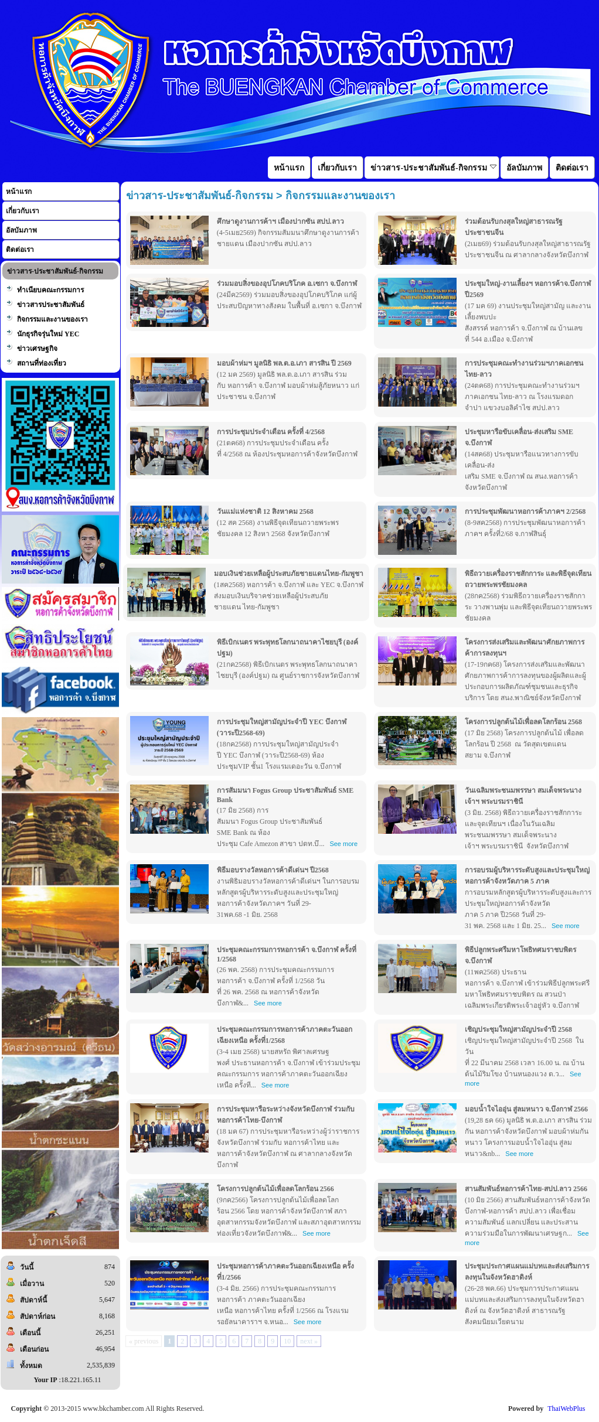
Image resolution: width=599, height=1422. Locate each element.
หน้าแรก (19, 191)
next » (309, 1341)
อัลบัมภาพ (21, 230)
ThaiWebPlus (566, 1408)
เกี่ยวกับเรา (22, 211)
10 (287, 1341)
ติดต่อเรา (20, 249)
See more (343, 843)
